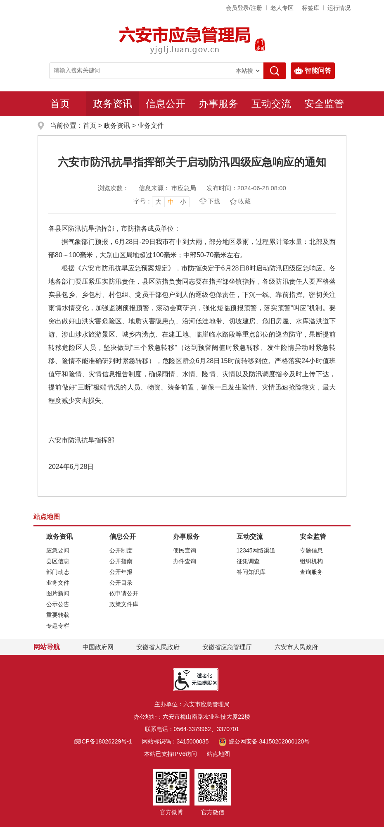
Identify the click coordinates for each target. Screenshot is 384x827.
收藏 (244, 201)
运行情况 (339, 8)
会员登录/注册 (244, 8)
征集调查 (248, 561)
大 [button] (158, 201)
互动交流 (271, 103)
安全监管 (324, 103)
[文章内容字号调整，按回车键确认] (161, 201)
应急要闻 (57, 550)
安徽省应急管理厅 (227, 646)
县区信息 (57, 561)
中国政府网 (98, 646)
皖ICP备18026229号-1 (103, 741)
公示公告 (57, 604)
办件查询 (184, 561)
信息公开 (165, 103)
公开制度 (121, 550)
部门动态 (57, 572)
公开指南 (121, 561)
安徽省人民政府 (158, 646)
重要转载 (57, 615)
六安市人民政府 (296, 646)
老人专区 (282, 8)
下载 (214, 201)
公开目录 (121, 582)
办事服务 (218, 103)
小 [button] (183, 201)
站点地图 (218, 754)
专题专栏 (57, 625)
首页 (60, 103)
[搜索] (274, 70)
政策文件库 (123, 604)
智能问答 (312, 70)
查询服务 (311, 572)
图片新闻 (57, 593)
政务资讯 (113, 103)
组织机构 (311, 561)
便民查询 (184, 550)
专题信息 (311, 550)
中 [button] (171, 201)
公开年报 (121, 572)
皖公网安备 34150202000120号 (264, 741)
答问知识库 (251, 572)
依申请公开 (123, 593)
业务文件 (150, 125)
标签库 (310, 8)
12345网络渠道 (256, 550)
